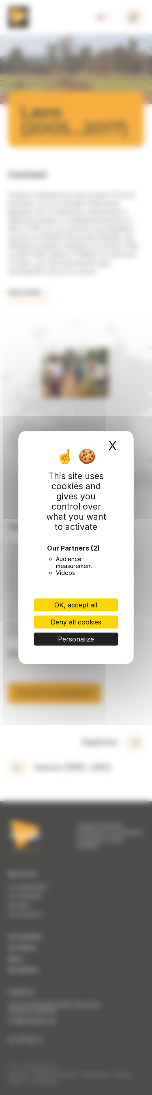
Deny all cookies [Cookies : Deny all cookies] (76, 622)
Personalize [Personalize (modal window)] (76, 639)
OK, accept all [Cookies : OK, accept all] (75, 605)
